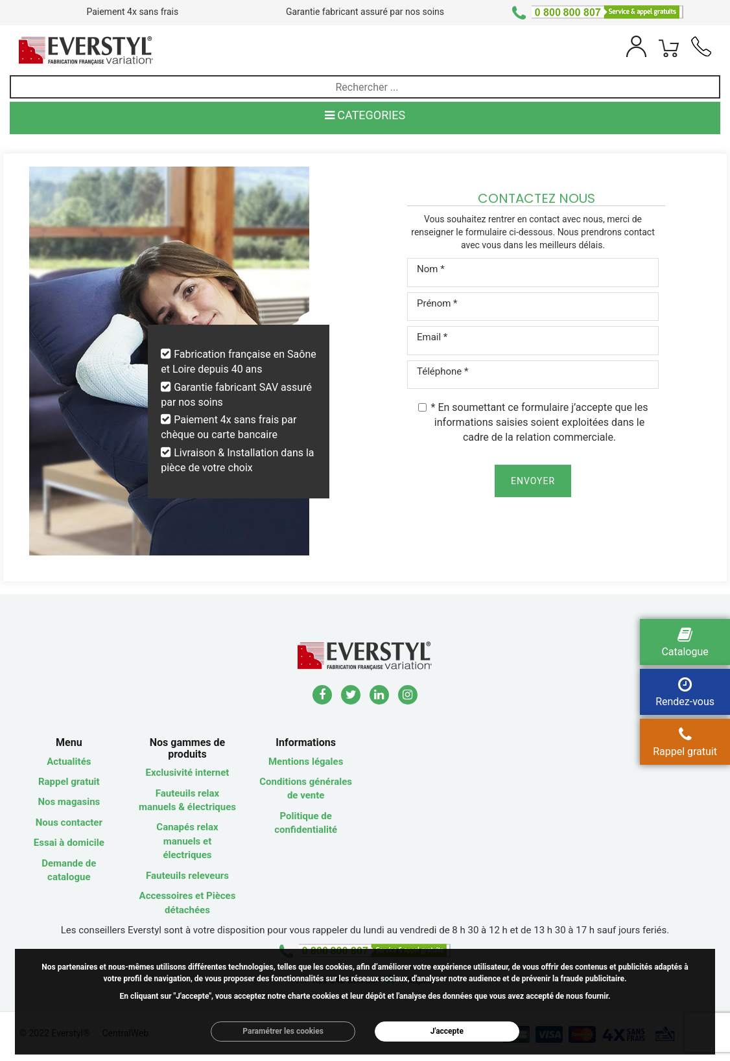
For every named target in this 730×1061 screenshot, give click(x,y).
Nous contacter (69, 822)
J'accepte (447, 1031)
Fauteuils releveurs (187, 875)
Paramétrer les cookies (283, 1031)
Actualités (69, 761)
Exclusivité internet (188, 772)
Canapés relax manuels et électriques (187, 841)
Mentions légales (305, 761)
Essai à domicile (69, 842)
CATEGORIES (365, 115)
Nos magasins (69, 802)
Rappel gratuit (69, 781)
